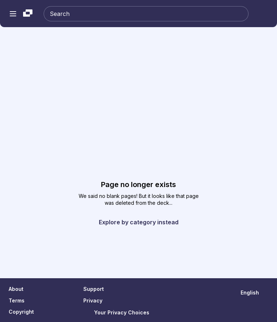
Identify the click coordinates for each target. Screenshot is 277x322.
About (16, 289)
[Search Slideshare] (146, 14)
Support (93, 289)
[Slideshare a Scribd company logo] (27, 13)
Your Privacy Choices (116, 312)
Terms (17, 300)
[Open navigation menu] (13, 13)
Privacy (92, 300)
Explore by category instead (139, 222)
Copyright (21, 312)
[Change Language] (254, 292)
